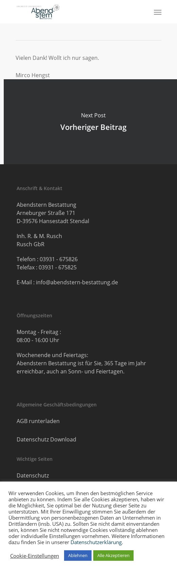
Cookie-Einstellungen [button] (34, 556)
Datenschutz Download (46, 439)
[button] (157, 12)
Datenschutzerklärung (96, 542)
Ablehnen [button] (77, 555)
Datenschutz (33, 475)
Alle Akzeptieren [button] (113, 555)
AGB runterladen (38, 421)
